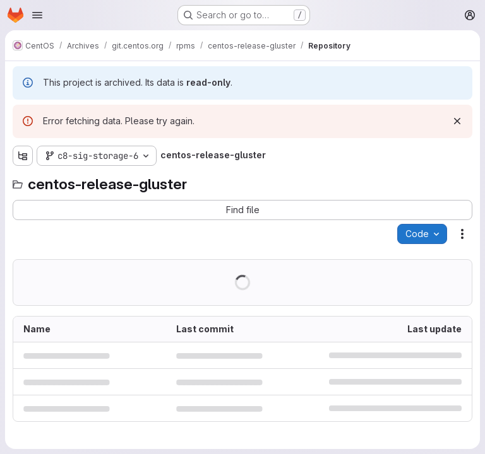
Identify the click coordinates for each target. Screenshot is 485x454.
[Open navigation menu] (37, 15)
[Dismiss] (457, 121)
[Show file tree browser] (23, 156)
